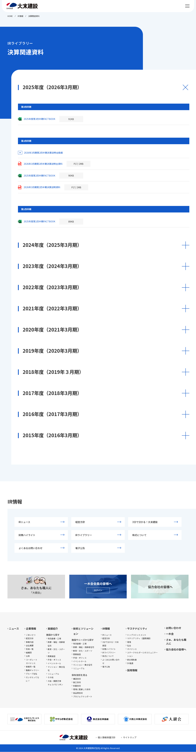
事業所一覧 (30, 666)
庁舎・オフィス (54, 660)
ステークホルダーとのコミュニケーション (142, 654)
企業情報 (31, 629)
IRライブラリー (83, 535)
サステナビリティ (137, 629)
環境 (129, 642)
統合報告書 (132, 659)
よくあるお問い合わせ (30, 548)
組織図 (29, 652)
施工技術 (77, 682)
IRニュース (24, 522)
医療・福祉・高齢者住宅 (56, 644)
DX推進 (130, 663)
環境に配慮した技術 (81, 689)
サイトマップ (129, 737)
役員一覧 (30, 649)
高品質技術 (78, 693)
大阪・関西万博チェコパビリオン (55, 683)
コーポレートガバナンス (31, 661)
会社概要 (30, 645)
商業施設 (51, 656)
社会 (129, 645)
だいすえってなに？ (32, 679)
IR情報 (106, 629)
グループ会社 (31, 673)
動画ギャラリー (32, 670)
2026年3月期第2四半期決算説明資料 (42, 187)
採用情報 (132, 670)
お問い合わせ (173, 628)
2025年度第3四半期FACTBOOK (39, 118)
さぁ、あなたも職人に (176, 642)
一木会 (170, 634)
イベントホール (54, 663)
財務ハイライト (27, 535)
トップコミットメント (136, 635)
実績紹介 (53, 629)
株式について (139, 535)
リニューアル (53, 674)
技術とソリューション (83, 631)
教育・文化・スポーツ (56, 651)
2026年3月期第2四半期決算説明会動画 (43, 152)
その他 (50, 677)
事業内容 (30, 642)
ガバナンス (132, 649)
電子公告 (80, 548)
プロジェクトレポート (82, 696)
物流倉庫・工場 (54, 638)
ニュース (14, 629)
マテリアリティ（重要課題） (139, 638)
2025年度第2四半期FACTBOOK (39, 175)
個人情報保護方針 (107, 737)
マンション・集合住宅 (56, 669)
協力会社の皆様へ (176, 649)
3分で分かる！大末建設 (145, 522)
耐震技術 (77, 686)
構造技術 (77, 679)
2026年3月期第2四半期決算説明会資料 (43, 163)
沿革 (28, 656)
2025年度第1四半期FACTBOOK (39, 221)
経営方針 (80, 522)
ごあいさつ (30, 635)
